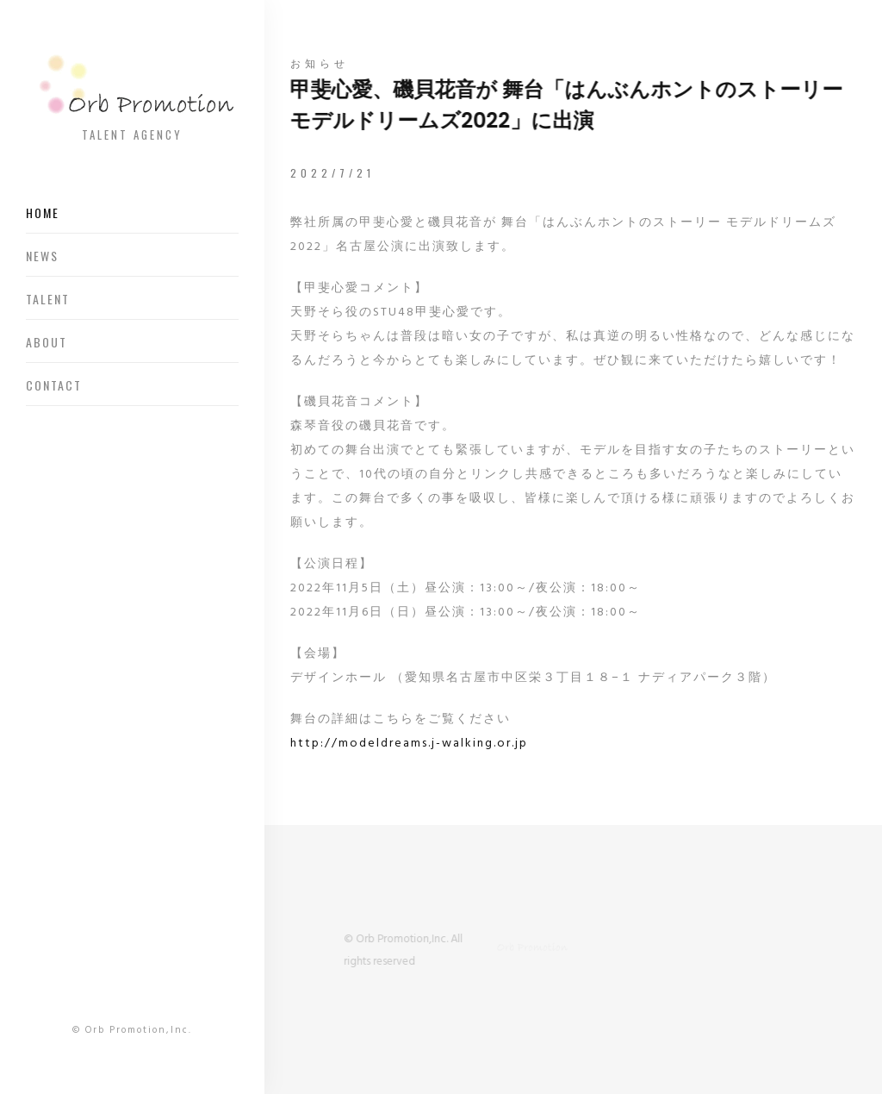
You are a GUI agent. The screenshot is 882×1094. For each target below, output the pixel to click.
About (46, 342)
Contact (54, 385)
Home (42, 212)
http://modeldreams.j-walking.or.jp (409, 743)
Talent (48, 299)
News (42, 256)
